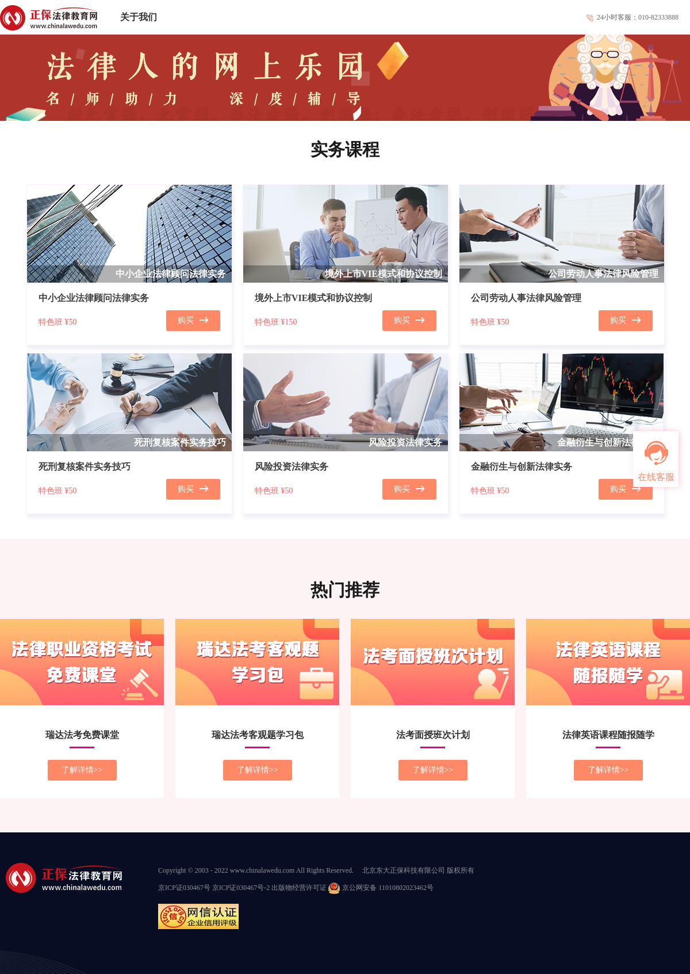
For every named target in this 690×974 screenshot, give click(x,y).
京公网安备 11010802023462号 (381, 888)
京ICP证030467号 (184, 888)
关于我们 (138, 17)
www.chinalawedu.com (262, 870)
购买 (193, 320)
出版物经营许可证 (299, 888)
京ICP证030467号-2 (241, 888)
